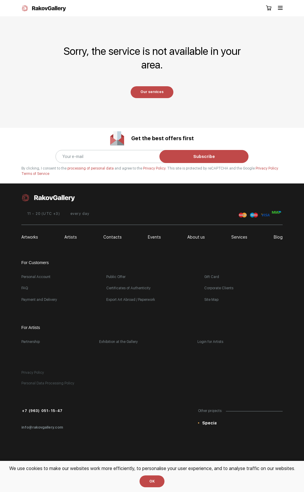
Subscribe (204, 156)
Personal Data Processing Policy (47, 383)
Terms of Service (35, 174)
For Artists (30, 327)
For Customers (35, 262)
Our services (152, 92)
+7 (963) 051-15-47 (42, 411)
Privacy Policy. (155, 168)
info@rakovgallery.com (42, 427)
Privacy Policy (267, 168)
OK (152, 481)
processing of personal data (91, 168)
